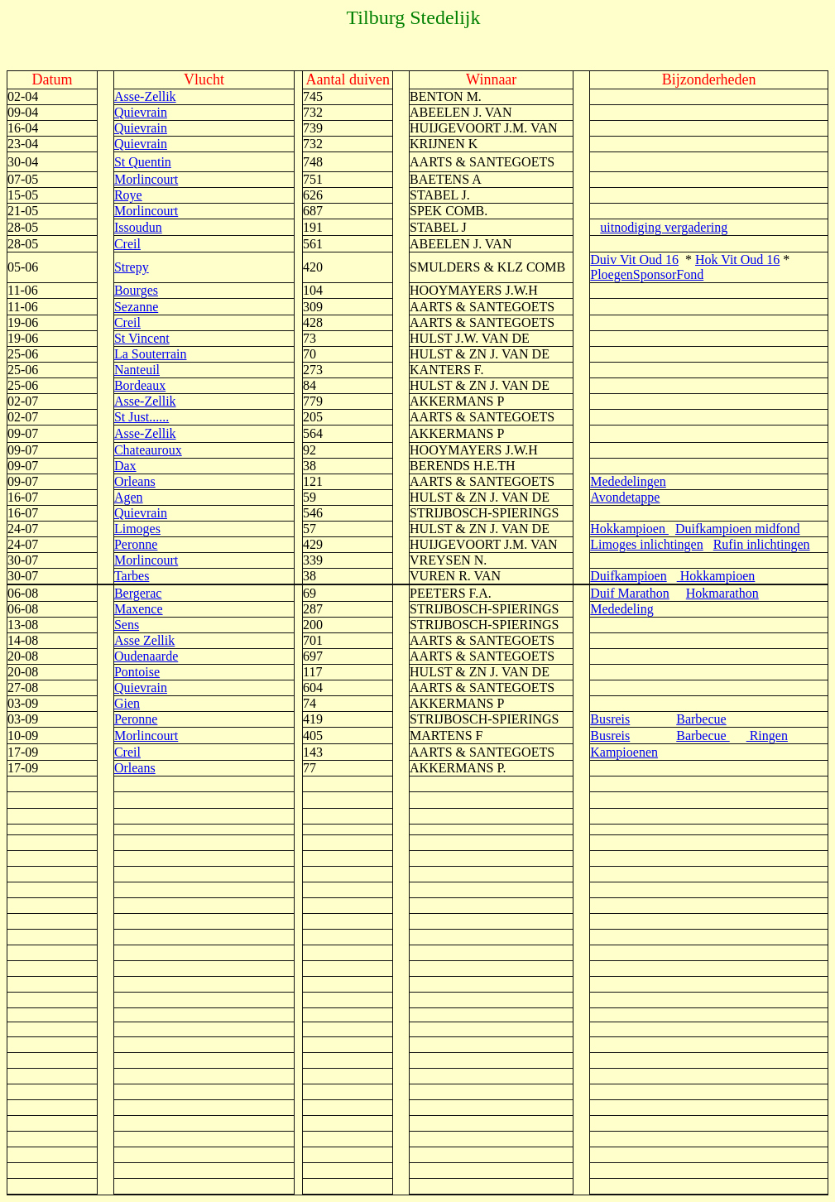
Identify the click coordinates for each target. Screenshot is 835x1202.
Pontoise (137, 672)
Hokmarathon (722, 593)
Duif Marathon (629, 593)
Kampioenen (624, 752)
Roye (128, 195)
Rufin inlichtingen (761, 544)
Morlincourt (146, 179)
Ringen (767, 735)
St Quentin (142, 162)
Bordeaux (140, 385)
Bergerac (137, 593)
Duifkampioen (628, 576)
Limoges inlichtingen (646, 544)
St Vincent (142, 338)
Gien (127, 703)
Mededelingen (628, 481)
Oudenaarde (146, 656)
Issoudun (138, 227)
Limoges (137, 529)
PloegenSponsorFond (646, 274)
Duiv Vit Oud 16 (634, 259)
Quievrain (140, 112)
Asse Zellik (144, 640)
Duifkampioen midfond (737, 529)
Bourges (136, 290)
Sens (126, 625)
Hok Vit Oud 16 (737, 259)
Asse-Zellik (145, 96)
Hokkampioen (629, 529)
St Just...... (141, 417)
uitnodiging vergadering (663, 227)
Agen (128, 497)
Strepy (131, 267)
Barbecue (701, 719)
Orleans (135, 481)
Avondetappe (625, 497)
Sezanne (136, 307)
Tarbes (131, 576)
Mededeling (621, 609)
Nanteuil (137, 370)
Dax (125, 466)
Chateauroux (148, 450)
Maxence (138, 609)
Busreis (610, 719)
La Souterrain (150, 354)
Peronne (135, 544)
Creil (127, 244)
